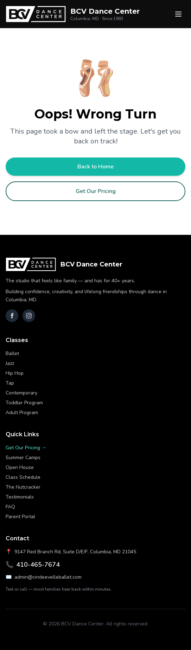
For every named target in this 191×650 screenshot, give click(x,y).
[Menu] (178, 14)
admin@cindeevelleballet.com (44, 577)
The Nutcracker (23, 487)
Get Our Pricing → (26, 447)
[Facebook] (12, 315)
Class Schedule (23, 477)
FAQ (10, 506)
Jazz (10, 363)
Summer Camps (23, 457)
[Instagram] (29, 315)
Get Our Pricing (96, 191)
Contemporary (21, 393)
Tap (10, 383)
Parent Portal (20, 516)
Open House (20, 467)
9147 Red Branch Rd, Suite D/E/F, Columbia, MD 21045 (71, 551)
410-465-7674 (33, 564)
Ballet (12, 353)
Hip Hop (15, 373)
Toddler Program (24, 402)
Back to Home (95, 166)
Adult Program (22, 412)
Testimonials (20, 497)
